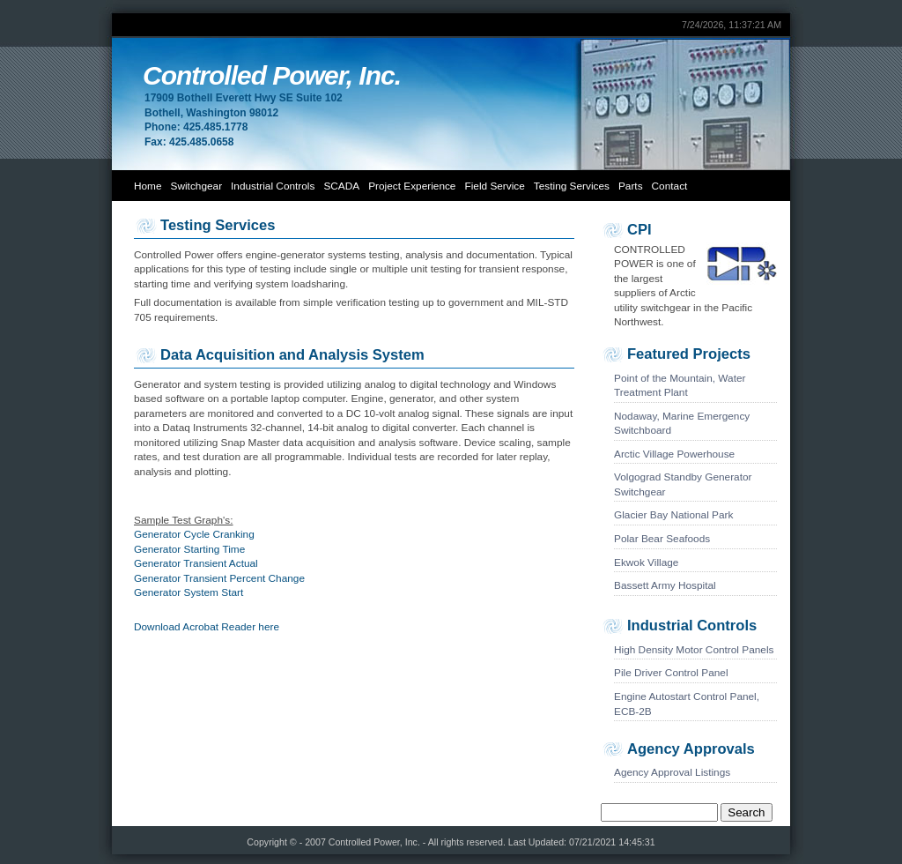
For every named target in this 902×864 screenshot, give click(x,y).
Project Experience (411, 186)
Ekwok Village (646, 562)
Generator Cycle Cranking (194, 534)
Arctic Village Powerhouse (674, 454)
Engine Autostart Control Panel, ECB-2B (686, 704)
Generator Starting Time (189, 549)
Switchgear (197, 186)
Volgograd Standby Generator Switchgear (683, 484)
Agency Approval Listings (672, 772)
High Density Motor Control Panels (693, 650)
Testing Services (572, 186)
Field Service (494, 186)
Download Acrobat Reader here (206, 627)
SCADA (341, 186)
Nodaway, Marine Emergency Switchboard (682, 423)
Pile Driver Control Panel (671, 673)
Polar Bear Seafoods (662, 539)
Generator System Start (188, 592)
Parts (630, 186)
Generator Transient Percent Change (219, 578)
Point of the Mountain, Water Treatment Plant (679, 385)
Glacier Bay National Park (673, 515)
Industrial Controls (272, 186)
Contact (670, 186)
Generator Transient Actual (196, 563)
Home (148, 186)
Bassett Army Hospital (665, 585)
